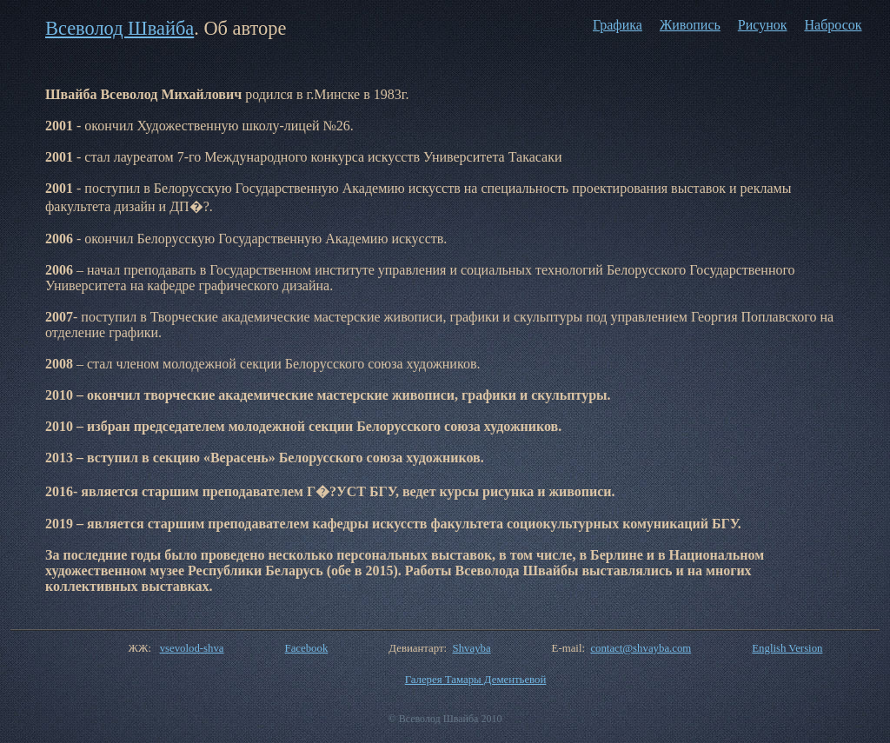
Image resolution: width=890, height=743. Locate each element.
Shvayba (472, 648)
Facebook (307, 648)
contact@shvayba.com (640, 648)
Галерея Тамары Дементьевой (476, 679)
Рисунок (762, 24)
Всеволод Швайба (119, 28)
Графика (617, 24)
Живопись (690, 24)
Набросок (832, 24)
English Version (787, 648)
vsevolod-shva (192, 648)
